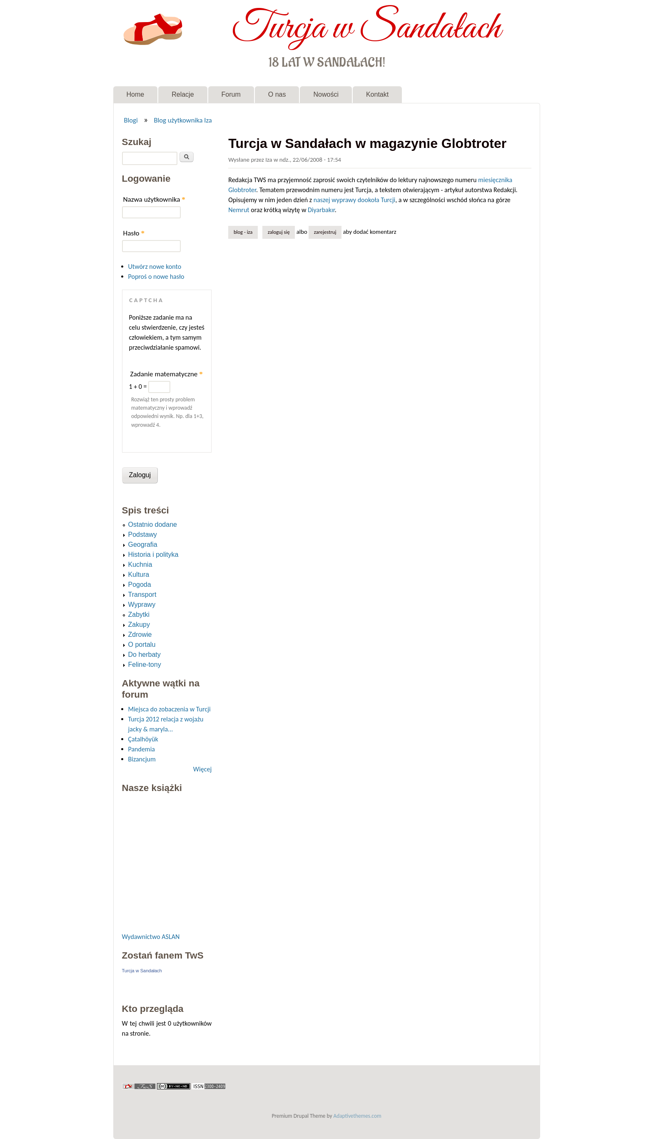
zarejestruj (325, 232)
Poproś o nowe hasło (156, 276)
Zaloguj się (279, 232)
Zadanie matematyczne (166, 374)
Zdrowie (140, 634)
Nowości (325, 94)
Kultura (139, 574)
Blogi (130, 120)
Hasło (134, 233)
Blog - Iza (243, 232)
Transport (142, 594)
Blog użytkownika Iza (183, 120)
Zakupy (139, 624)
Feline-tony (144, 664)
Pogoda (139, 584)
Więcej (202, 769)
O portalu (142, 644)
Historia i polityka (153, 554)
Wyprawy (142, 604)
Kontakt (377, 94)
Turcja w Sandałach (366, 28)
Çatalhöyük (143, 739)
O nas (277, 94)
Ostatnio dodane (152, 524)
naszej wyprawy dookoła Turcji (354, 200)
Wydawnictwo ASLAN (151, 937)
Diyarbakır (321, 210)
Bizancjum (142, 759)
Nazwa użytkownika (154, 199)
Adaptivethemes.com (357, 1115)
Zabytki (139, 614)
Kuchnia (140, 564)
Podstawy (142, 534)
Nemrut (238, 210)
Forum (231, 94)
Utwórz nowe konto (155, 266)
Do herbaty (144, 654)
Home (136, 94)
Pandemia (141, 749)
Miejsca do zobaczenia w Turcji (169, 709)
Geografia (142, 544)
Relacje (183, 94)
